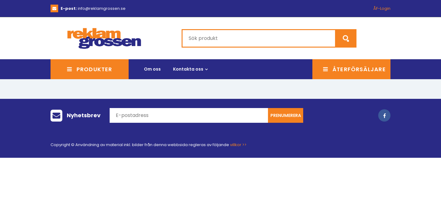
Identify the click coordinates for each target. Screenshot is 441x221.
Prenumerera (285, 115)
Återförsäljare (354, 69)
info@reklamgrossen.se (93, 8)
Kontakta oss (188, 69)
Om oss (152, 69)
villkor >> (238, 145)
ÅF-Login (381, 8)
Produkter (89, 69)
